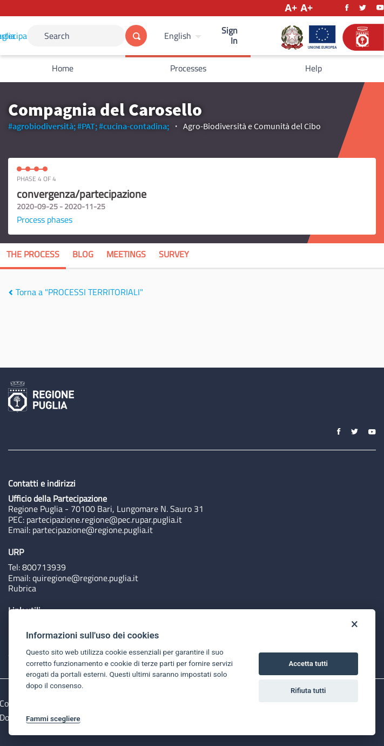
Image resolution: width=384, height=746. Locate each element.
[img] (10, 292)
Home (62, 68)
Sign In (229, 35)
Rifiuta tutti (308, 691)
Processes (188, 68)
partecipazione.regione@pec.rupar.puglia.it (104, 519)
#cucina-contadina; (134, 126)
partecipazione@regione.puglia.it (92, 529)
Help (313, 68)
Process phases (44, 219)
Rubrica (22, 588)
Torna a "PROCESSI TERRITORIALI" (75, 291)
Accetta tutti (308, 664)
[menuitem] (184, 35)
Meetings (126, 254)
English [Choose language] (177, 35)
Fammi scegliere (53, 718)
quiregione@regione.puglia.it (85, 577)
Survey (174, 254)
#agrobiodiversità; (42, 126)
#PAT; (87, 126)
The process (32, 254)
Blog (82, 254)
